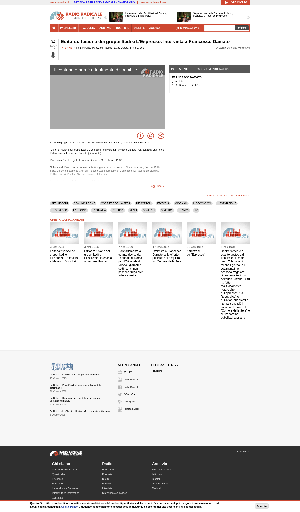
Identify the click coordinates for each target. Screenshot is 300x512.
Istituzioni (157, 474)
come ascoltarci (59, 2)
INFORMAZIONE (226, 203)
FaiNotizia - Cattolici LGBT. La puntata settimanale (75, 374)
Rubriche (157, 371)
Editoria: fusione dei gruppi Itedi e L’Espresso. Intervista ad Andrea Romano (98, 256)
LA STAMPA (99, 210)
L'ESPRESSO (59, 210)
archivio (105, 28)
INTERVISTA (68, 47)
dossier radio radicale (153, 2)
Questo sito (58, 474)
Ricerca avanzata (190, 28)
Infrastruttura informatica (65, 493)
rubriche (122, 28)
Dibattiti (156, 479)
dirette (139, 28)
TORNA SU (239, 451)
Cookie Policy (69, 506)
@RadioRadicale (132, 394)
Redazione (58, 483)
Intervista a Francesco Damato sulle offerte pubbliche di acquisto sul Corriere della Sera (166, 256)
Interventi (179, 69)
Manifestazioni (160, 483)
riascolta (88, 28)
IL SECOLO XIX (202, 203)
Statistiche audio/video (114, 493)
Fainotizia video (131, 409)
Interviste (107, 488)
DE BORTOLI (143, 203)
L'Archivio (57, 479)
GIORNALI (181, 203)
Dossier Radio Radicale (65, 469)
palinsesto (68, 28)
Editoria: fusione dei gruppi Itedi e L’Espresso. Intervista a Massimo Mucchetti (64, 256)
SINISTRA (166, 210)
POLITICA (117, 210)
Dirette (105, 479)
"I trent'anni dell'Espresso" (196, 252)
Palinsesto (108, 469)
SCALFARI (149, 210)
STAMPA (184, 210)
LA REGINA (79, 210)
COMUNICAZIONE (84, 203)
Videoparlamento (161, 469)
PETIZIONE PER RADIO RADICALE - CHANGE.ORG (104, 2)
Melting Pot (129, 401)
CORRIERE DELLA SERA (115, 203)
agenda (154, 28)
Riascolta (107, 474)
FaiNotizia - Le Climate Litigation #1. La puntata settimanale (80, 411)
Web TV (128, 372)
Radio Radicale (131, 379)
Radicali (156, 488)
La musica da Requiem (65, 488)
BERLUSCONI (59, 203)
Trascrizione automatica (211, 69)
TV (196, 210)
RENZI (133, 210)
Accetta (262, 506)
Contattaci (57, 497)
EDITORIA (163, 203)
